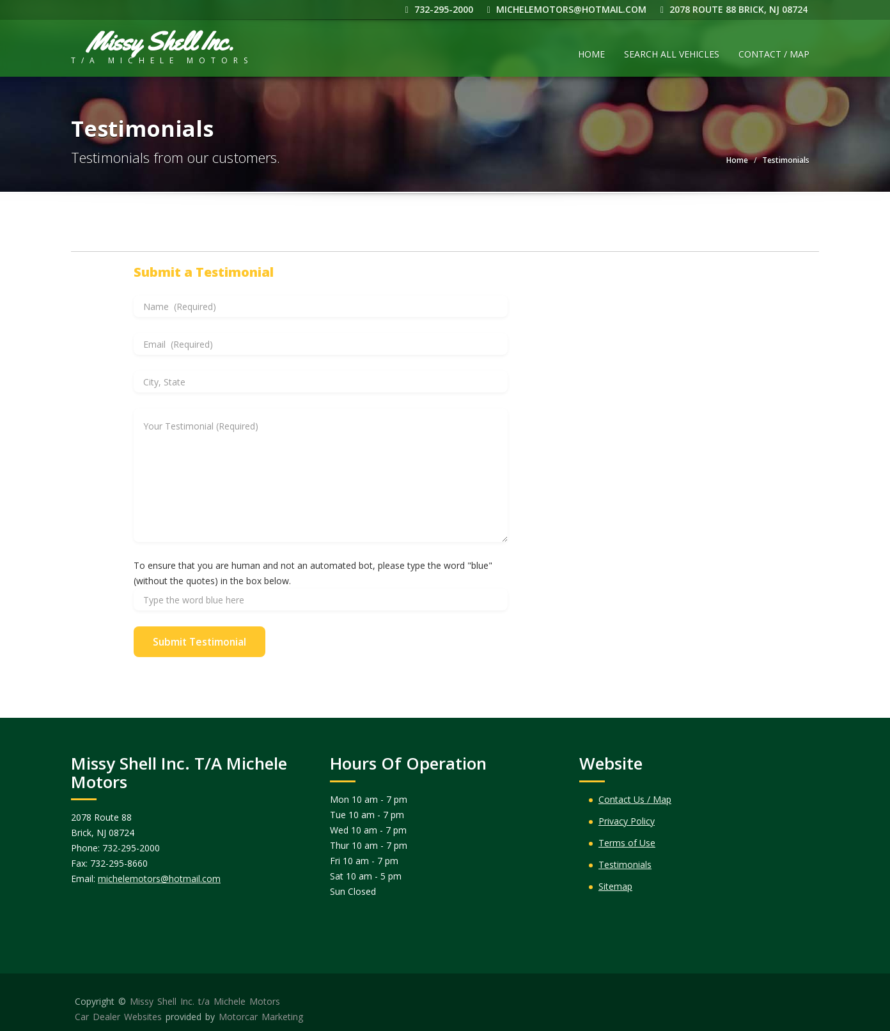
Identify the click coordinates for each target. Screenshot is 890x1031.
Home (591, 54)
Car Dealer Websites (118, 1017)
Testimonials (625, 864)
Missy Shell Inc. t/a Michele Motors (205, 1001)
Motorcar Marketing (261, 1017)
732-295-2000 (441, 9)
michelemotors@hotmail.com (568, 9)
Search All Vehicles (671, 54)
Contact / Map (773, 54)
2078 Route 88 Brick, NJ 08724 (735, 9)
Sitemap (615, 886)
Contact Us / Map (634, 799)
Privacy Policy (626, 821)
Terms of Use (626, 843)
